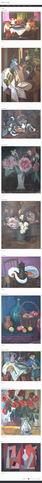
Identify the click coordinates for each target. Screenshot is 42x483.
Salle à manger (3, 10)
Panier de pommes (4, 294)
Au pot (2, 441)
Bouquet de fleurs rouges (5, 388)
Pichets (2, 46)
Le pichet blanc (3, 108)
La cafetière (3, 255)
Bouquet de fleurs (4, 199)
